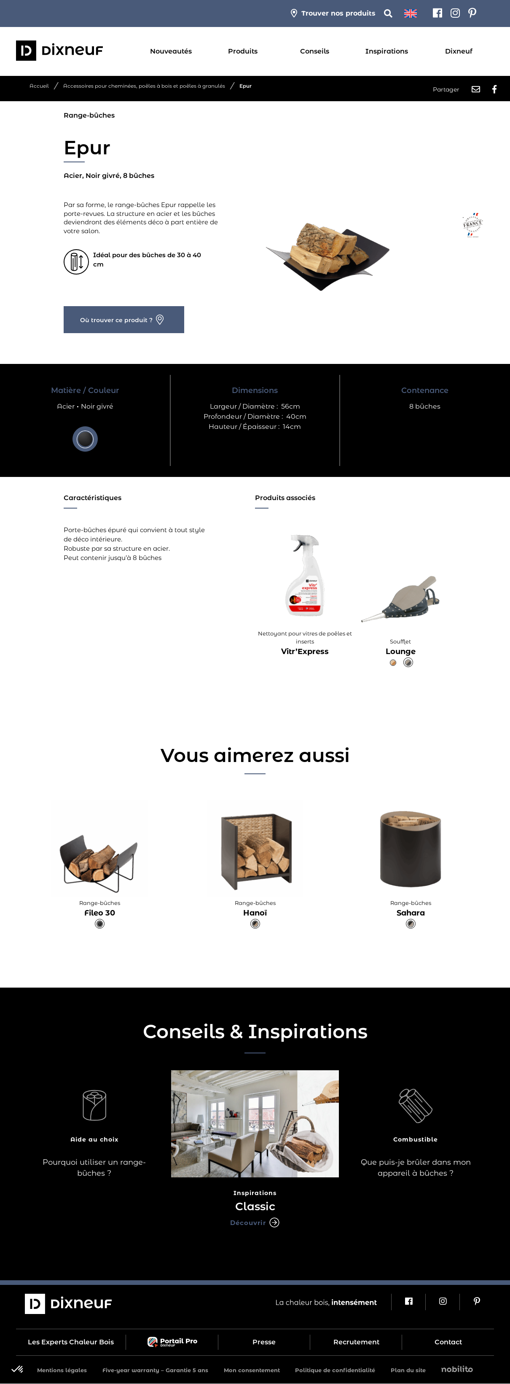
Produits (243, 51)
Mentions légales (62, 1370)
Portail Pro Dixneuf (172, 1342)
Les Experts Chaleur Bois (71, 1342)
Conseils (314, 51)
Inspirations (386, 51)
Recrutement (356, 1342)
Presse (264, 1342)
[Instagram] (455, 13)
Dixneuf (458, 51)
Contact (448, 1342)
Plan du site (408, 1370)
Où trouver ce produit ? (116, 315)
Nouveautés (171, 51)
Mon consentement (252, 1370)
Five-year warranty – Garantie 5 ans (155, 1370)
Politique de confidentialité (335, 1370)
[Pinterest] (472, 13)
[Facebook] (437, 13)
